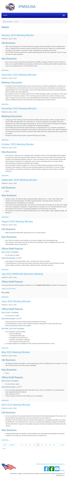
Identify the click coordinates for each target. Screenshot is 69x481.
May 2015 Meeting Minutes (15, 352)
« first (4, 445)
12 (26, 445)
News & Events (7, 21)
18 (50, 445)
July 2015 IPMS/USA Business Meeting (22, 274)
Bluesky (62, 470)
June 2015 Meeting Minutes (16, 301)
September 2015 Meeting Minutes (19, 180)
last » (4, 448)
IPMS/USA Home (41, 464)
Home (5, 15)
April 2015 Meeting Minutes (15, 404)
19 (54, 445)
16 (42, 445)
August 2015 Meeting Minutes (17, 221)
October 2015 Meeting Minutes (17, 144)
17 (46, 445)
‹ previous (12, 445)
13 (30, 445)
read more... (5, 70)
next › (62, 445)
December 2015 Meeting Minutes (18, 74)
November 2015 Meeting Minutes (18, 108)
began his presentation (9, 288)
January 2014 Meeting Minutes (17, 35)
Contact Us (61, 464)
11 (22, 445)
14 (34, 445)
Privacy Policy (52, 464)
